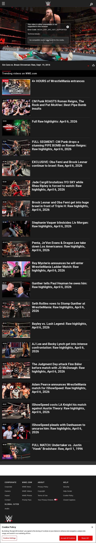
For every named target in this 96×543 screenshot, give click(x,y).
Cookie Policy (68, 495)
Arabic (7, 509)
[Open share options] (93, 65)
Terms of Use (42, 495)
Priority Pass (26, 500)
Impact (7, 495)
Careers (8, 491)
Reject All (85, 538)
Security (66, 487)
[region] (48, 533)
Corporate (8, 487)
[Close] (92, 527)
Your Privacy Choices (45, 500)
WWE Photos (27, 495)
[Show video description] (88, 65)
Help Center (67, 491)
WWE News (26, 487)
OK (48, 41)
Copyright (41, 491)
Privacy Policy (43, 487)
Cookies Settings (9, 538)
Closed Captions (69, 500)
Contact (7, 500)
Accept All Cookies (68, 538)
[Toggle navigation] (3, 3)
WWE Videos (27, 491)
